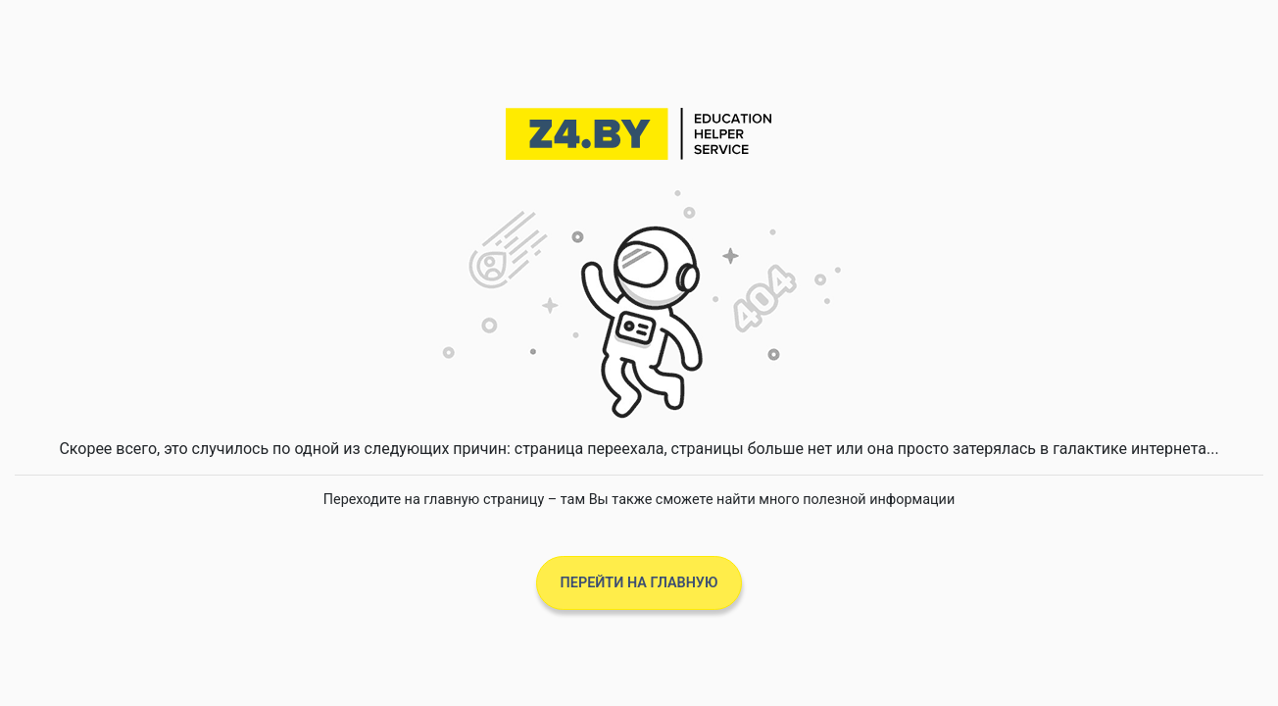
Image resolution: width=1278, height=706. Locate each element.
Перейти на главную (639, 583)
